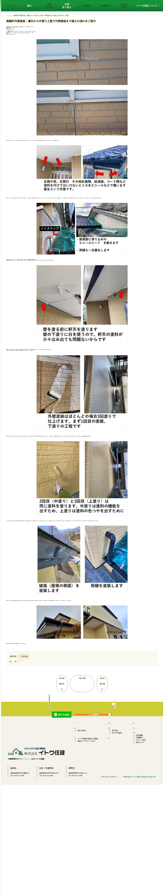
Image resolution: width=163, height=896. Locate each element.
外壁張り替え (65, 6)
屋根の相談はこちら (128, 792)
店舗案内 (138, 837)
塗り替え (114, 827)
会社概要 (138, 834)
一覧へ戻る (96, 686)
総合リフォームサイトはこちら (62, 792)
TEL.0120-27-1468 (44, 879)
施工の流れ (82, 827)
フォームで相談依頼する (107, 729)
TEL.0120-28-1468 (73, 879)
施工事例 (96, 5)
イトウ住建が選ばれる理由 (88, 838)
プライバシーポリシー (109, 887)
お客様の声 (111, 5)
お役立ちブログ (126, 6)
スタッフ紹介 (140, 841)
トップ (36, 5)
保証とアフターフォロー (87, 842)
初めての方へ (79, 823)
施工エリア (139, 844)
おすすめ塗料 (116, 830)
